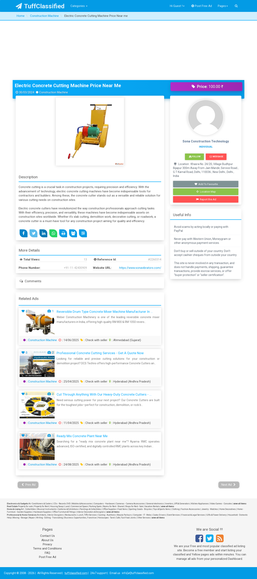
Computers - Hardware (104, 504)
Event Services (173, 515)
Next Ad (228, 484)
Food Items (123, 509)
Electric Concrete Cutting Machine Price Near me (68, 85)
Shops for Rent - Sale (134, 506)
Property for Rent (41, 506)
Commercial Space (79, 506)
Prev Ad (29, 484)
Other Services (143, 518)
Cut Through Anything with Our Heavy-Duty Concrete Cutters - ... (104, 394)
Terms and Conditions (47, 548)
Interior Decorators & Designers (91, 512)
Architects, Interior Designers (50, 515)
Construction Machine (42, 340)
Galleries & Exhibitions (68, 509)
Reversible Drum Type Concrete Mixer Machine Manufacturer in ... (105, 312)
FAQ (47, 553)
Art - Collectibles (28, 509)
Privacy (47, 544)
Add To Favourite (206, 184)
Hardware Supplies (42, 512)
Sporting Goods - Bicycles (140, 509)
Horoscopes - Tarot (106, 518)
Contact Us (47, 536)
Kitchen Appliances (200, 504)
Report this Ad (206, 199)
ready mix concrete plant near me (82, 436)
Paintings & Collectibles (90, 509)
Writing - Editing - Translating (49, 518)
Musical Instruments (46, 509)
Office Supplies (109, 509)
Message (216, 156)
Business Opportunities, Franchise (80, 518)
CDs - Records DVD (61, 504)
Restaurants (70, 515)
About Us (47, 540)
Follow (195, 156)
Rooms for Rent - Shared (113, 506)
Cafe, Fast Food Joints (126, 518)
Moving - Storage (20, 518)
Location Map (206, 191)
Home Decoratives (227, 509)
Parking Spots (95, 506)
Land (67, 506)
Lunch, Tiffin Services (87, 515)
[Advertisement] (128, 50)
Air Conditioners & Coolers (40, 504)
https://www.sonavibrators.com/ (140, 268)
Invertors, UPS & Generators (177, 504)
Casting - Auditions (107, 515)
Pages (223, 6)
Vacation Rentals (152, 506)
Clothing (176, 509)
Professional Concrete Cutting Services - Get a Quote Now (100, 353)
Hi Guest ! (177, 6)
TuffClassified (40, 6)
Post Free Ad (201, 6)
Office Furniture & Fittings (64, 512)
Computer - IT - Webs (142, 515)
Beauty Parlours (124, 515)
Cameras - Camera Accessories (130, 504)
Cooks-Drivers (159, 515)
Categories (79, 6)
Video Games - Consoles (221, 504)
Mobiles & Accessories (82, 504)
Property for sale (25, 506)
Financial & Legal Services (193, 515)
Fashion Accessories (190, 509)
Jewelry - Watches (210, 509)
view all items (239, 504)
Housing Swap (56, 506)
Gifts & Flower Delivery (216, 515)
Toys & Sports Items (161, 509)
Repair (32, 518)
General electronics (155, 504)
